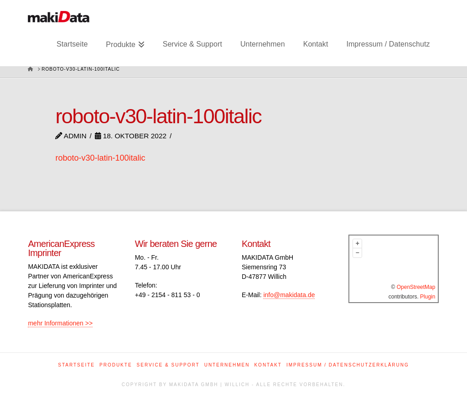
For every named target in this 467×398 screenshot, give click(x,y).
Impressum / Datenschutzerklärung (347, 364)
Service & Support (168, 364)
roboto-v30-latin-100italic (100, 157)
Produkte (115, 364)
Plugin (427, 296)
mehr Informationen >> (60, 323)
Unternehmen (227, 364)
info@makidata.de (289, 294)
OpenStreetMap (416, 287)
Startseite (76, 364)
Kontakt (267, 364)
